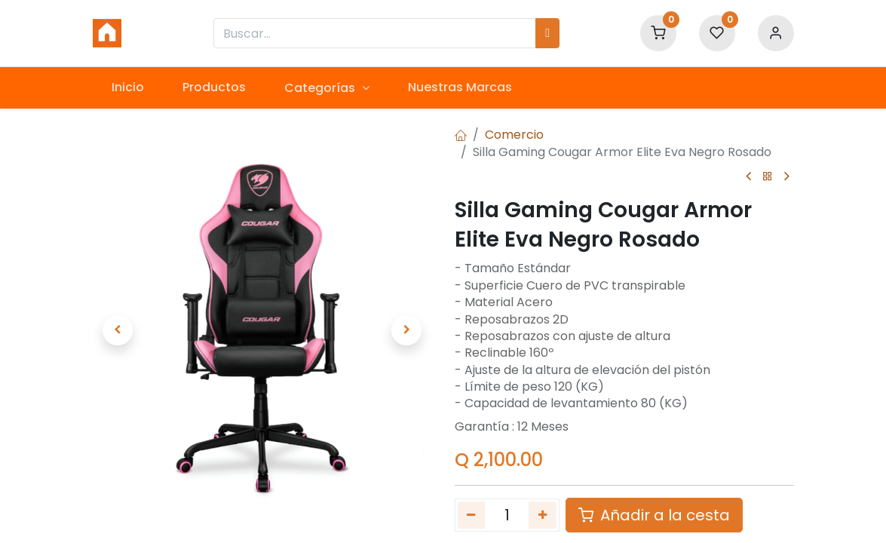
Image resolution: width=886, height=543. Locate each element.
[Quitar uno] (472, 515)
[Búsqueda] (547, 33)
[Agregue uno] (542, 515)
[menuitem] (128, 87)
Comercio (514, 134)
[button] (118, 330)
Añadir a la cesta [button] (654, 515)
